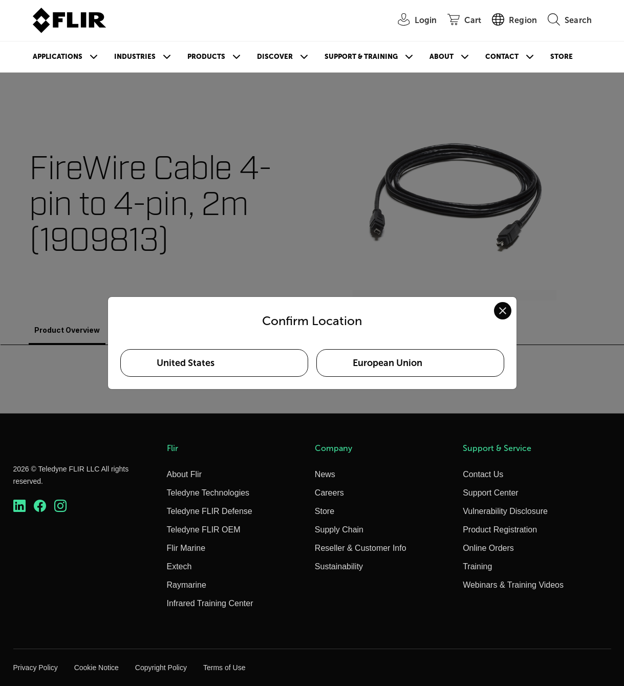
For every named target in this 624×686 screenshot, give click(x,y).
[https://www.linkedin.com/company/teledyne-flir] (19, 506)
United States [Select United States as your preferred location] (185, 363)
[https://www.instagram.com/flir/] (60, 506)
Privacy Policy (35, 667)
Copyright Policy (161, 667)
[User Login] (412, 21)
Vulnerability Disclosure (505, 511)
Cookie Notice (96, 667)
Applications (57, 56)
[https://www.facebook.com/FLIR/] (40, 506)
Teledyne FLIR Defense (209, 511)
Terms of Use (224, 667)
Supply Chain (339, 529)
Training (477, 566)
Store (561, 56)
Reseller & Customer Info (360, 548)
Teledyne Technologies (208, 492)
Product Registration (500, 529)
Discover (275, 56)
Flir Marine (186, 548)
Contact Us (483, 474)
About (441, 56)
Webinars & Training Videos (513, 585)
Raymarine (186, 585)
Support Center (491, 492)
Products (206, 56)
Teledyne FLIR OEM (204, 529)
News (325, 474)
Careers (329, 492)
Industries (135, 56)
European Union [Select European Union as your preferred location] (387, 363)
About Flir (184, 474)
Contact (502, 56)
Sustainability (339, 566)
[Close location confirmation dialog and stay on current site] (502, 310)
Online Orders (488, 548)
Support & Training (361, 56)
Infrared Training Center (210, 603)
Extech (179, 566)
